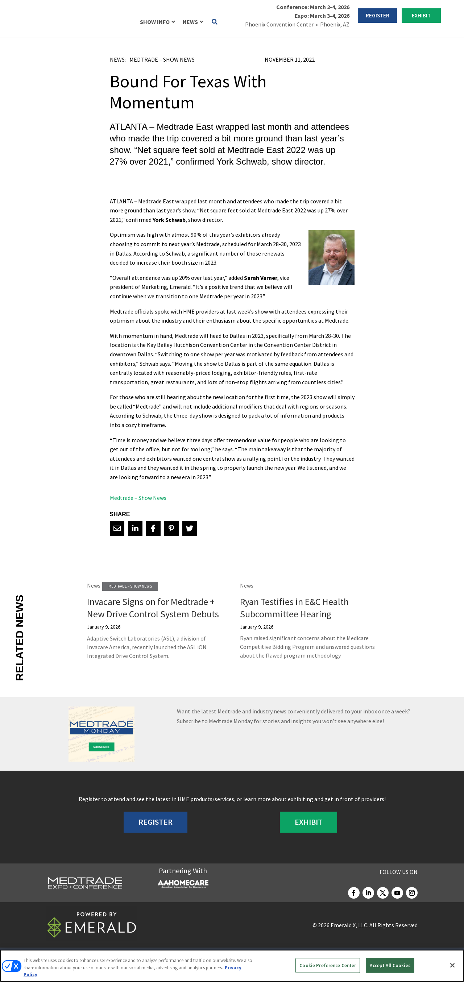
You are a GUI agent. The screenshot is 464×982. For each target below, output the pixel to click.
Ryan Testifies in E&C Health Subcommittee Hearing (294, 608)
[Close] (452, 965)
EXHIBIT (421, 15)
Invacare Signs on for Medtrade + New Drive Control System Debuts (153, 608)
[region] (232, 966)
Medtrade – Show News (162, 59)
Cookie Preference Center (327, 965)
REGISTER (377, 15)
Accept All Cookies (390, 965)
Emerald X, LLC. (349, 925)
